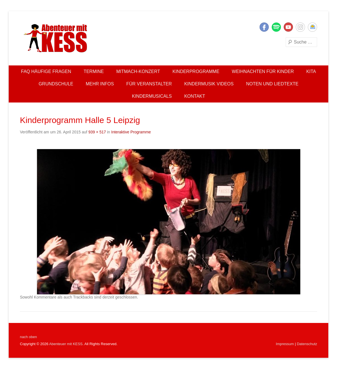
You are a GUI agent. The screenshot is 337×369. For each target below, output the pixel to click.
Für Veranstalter (149, 83)
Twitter (276, 27)
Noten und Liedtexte (272, 83)
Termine (94, 71)
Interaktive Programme (131, 132)
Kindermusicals (152, 96)
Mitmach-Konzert (138, 71)
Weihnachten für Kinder (263, 71)
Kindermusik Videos (209, 83)
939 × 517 (97, 132)
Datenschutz (307, 344)
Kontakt (194, 96)
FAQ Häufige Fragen (46, 71)
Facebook (264, 27)
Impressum (285, 344)
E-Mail (312, 27)
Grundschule (56, 83)
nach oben (28, 337)
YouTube (288, 27)
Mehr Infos (100, 83)
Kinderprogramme (195, 71)
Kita (311, 71)
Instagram (300, 27)
